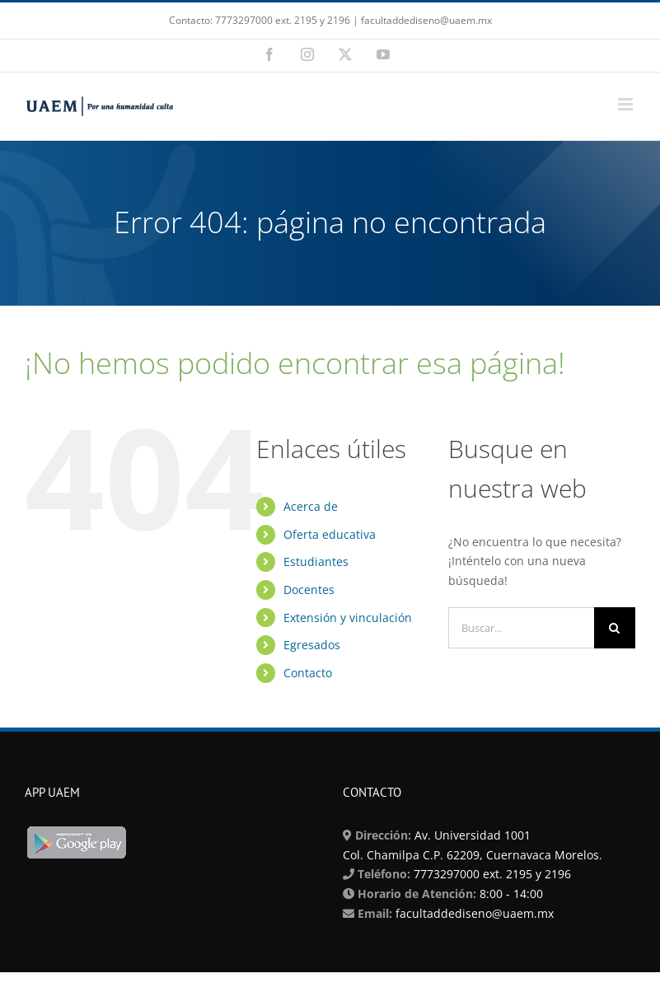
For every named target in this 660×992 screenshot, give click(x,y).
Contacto (307, 673)
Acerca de (310, 506)
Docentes (309, 589)
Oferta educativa (329, 534)
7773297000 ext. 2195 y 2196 (490, 874)
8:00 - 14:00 (509, 893)
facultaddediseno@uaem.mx (475, 913)
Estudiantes (316, 561)
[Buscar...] (521, 627)
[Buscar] (614, 627)
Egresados (311, 645)
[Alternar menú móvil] (626, 104)
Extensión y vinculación (347, 617)
